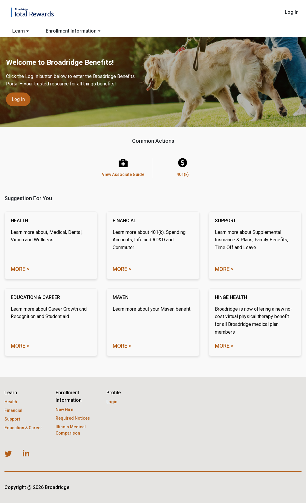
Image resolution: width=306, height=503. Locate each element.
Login (111, 401)
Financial (13, 410)
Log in (18, 99)
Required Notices (73, 418)
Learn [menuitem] (20, 31)
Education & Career (23, 427)
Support (12, 419)
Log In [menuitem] (292, 12)
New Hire (64, 409)
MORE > (122, 346)
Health (10, 401)
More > (20, 269)
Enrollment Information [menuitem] (73, 31)
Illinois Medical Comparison (71, 429)
